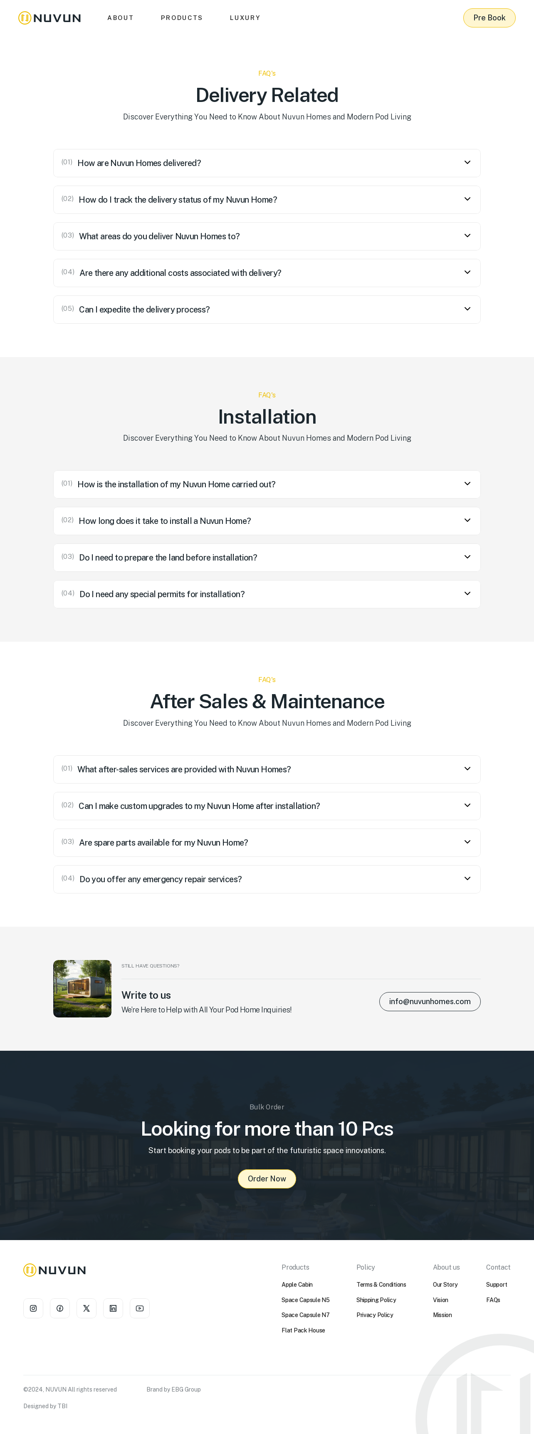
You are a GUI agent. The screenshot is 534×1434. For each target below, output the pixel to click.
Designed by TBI (45, 1406)
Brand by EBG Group (173, 1389)
